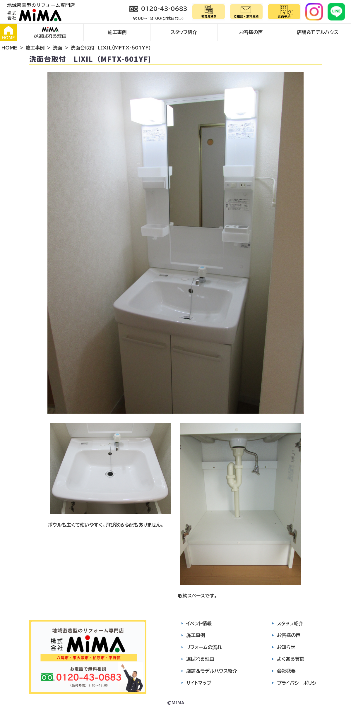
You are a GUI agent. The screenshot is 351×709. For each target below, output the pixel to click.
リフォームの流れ (204, 647)
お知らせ (286, 647)
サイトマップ (198, 683)
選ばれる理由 (200, 659)
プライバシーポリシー (299, 683)
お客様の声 (251, 32)
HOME (8, 33)
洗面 (57, 47)
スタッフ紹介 (184, 32)
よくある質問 (290, 659)
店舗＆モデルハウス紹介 (211, 671)
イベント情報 (199, 623)
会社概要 (286, 671)
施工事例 (117, 32)
